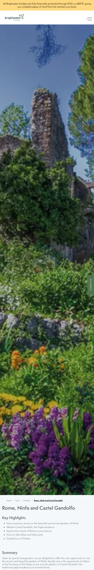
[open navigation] (89, 19)
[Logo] (14, 17)
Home (9, 500)
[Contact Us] (90, 285)
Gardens (26, 500)
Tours (17, 500)
